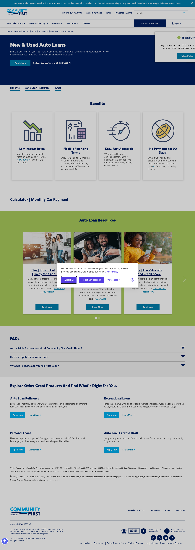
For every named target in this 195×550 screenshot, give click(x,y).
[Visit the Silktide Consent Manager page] (132, 280)
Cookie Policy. (111, 272)
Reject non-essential (91, 280)
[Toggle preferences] (113, 280)
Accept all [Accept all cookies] (69, 280)
